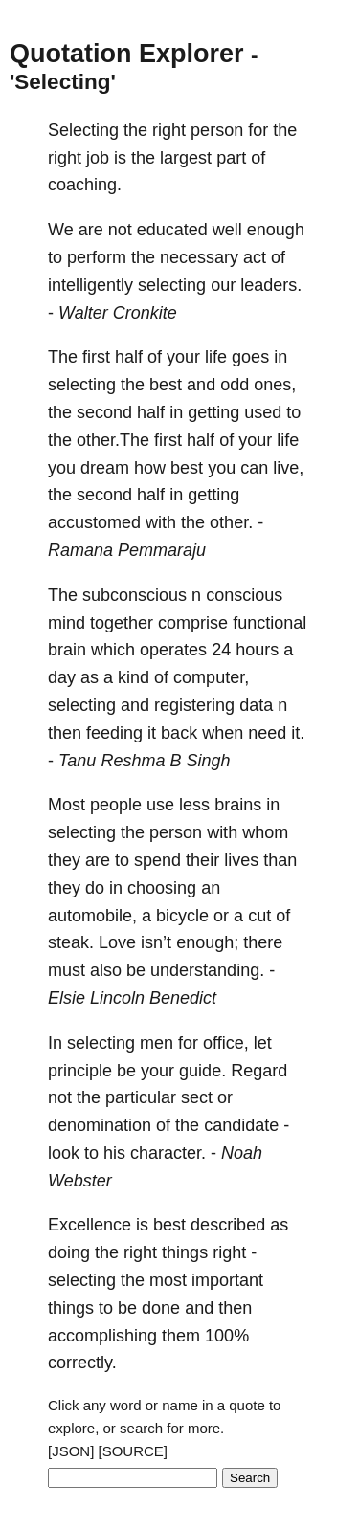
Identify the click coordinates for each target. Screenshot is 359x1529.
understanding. (207, 970)
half (129, 356)
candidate (241, 1125)
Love (117, 942)
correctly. (82, 1362)
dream (104, 467)
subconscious (134, 595)
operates (173, 649)
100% (227, 1335)
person (217, 130)
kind (133, 677)
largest (186, 157)
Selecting (83, 130)
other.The (113, 440)
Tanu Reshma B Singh (144, 760)
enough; (207, 942)
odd (234, 384)
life (216, 356)
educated (172, 229)
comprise (193, 622)
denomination (99, 1125)
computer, (211, 677)
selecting (172, 285)
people (116, 804)
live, (288, 467)
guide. (202, 1070)
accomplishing (102, 1335)
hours (257, 649)
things (185, 1252)
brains (237, 804)
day (62, 677)
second (104, 412)
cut (259, 915)
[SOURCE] (133, 1451)
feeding (114, 732)
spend (157, 860)
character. (168, 1153)
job (97, 157)
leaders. (271, 285)
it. (297, 732)
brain (67, 649)
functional (269, 622)
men (156, 1043)
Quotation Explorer (127, 53)
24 (221, 649)
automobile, (92, 915)
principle (80, 1070)
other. (231, 522)
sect (197, 1097)
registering (194, 705)
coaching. (85, 184)
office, (226, 1043)
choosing (161, 887)
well (227, 229)
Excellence (89, 1224)
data (256, 705)
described (228, 1224)
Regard (259, 1070)
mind (66, 622)
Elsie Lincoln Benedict (132, 998)
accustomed (94, 522)
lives (241, 860)
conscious (244, 595)
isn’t (156, 942)
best (165, 384)
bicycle (182, 915)
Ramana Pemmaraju (127, 550)
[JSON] (71, 1451)
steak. (71, 942)
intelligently (90, 285)
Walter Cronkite (117, 312)
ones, (275, 384)
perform (96, 257)
